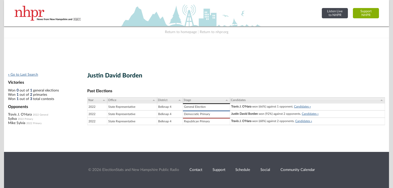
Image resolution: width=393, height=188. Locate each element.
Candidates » (302, 106)
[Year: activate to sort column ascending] (97, 100)
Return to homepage (181, 32)
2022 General (40, 115)
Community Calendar (297, 170)
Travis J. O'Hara (20, 114)
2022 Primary (25, 119)
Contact (195, 170)
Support (219, 170)
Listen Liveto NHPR (335, 13)
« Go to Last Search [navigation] (23, 74)
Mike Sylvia (16, 123)
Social (265, 170)
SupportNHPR (366, 13)
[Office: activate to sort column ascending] (132, 100)
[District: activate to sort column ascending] (170, 100)
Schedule (242, 170)
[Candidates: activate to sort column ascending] (307, 100)
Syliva (12, 119)
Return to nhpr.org (214, 32)
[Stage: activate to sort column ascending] (206, 100)
